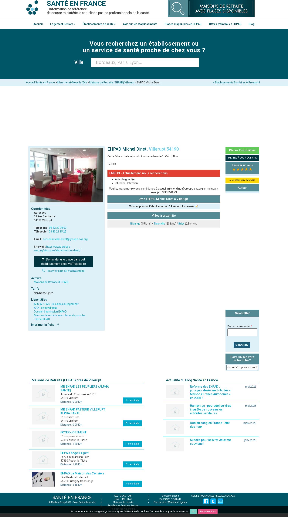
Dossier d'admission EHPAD (50, 311)
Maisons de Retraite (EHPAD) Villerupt (111, 82)
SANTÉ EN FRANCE (72, 497)
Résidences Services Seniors (123, 505)
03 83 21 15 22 (57, 231)
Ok (193, 511)
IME (123, 499)
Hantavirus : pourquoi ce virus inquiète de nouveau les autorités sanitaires (210, 409)
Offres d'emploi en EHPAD (225, 24)
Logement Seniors (62, 24)
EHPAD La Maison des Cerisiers (82, 473)
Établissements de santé (99, 24)
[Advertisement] (144, 114)
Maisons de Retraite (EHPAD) (51, 282)
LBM (129, 499)
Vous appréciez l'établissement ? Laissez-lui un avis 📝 (163, 206)
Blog (252, 24)
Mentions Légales (177, 502)
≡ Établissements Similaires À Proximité (236, 82)
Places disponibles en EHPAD (183, 24)
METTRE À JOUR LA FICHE (242, 157)
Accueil (38, 24)
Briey (181, 223)
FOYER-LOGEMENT (73, 432)
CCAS (123, 495)
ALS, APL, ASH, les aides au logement (56, 304)
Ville (80, 62)
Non (175, 156)
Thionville (159, 223)
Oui (167, 156)
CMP (129, 495)
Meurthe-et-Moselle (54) (72, 82)
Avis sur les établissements (140, 24)
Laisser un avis (242, 165)
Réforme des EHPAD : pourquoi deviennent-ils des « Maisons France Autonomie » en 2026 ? (210, 392)
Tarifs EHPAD (42, 319)
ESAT (117, 499)
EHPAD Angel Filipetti (74, 453)
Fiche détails (132, 400)
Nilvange (135, 223)
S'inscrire (241, 345)
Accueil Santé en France (40, 82)
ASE (116, 495)
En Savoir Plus (208, 511)
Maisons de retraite (123, 502)
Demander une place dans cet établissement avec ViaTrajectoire (63, 262)
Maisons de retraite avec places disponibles (60, 315)
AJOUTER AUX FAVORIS (242, 180)
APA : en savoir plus (45, 307)
